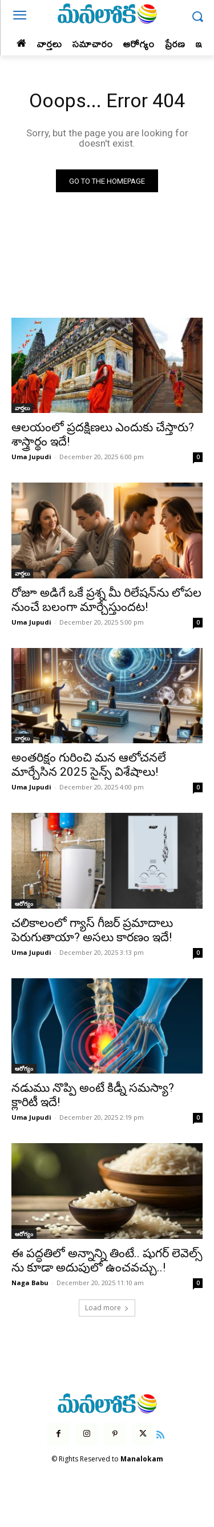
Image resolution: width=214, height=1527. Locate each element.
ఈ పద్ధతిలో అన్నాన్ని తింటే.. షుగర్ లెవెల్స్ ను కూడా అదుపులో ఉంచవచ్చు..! (107, 1260)
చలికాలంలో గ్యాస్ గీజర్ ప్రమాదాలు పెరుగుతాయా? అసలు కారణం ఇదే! (92, 930)
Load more (107, 1308)
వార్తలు (22, 408)
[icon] (160, 1433)
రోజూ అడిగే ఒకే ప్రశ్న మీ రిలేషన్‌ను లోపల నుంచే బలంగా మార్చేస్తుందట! (106, 600)
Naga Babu (30, 1282)
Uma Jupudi (31, 456)
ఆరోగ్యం (24, 904)
